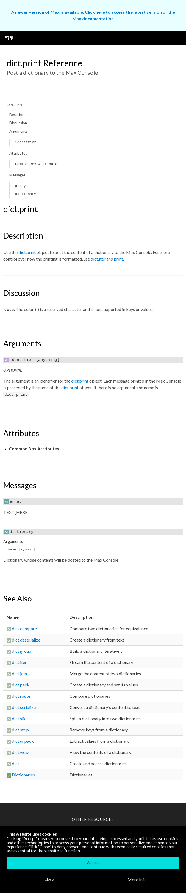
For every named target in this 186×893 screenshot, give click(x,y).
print (118, 258)
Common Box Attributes (37, 164)
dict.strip (20, 729)
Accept (93, 862)
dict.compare (24, 628)
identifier (25, 142)
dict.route (21, 696)
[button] (179, 38)
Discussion (18, 123)
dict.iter (98, 258)
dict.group (21, 651)
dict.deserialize (26, 639)
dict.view (20, 752)
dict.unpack (23, 741)
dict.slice (20, 718)
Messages (17, 175)
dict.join (19, 673)
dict (15, 763)
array (20, 186)
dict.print (27, 252)
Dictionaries (23, 774)
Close (49, 879)
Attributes (18, 153)
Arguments (18, 131)
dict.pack (20, 684)
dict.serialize (24, 707)
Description (19, 114)
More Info (137, 879)
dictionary (25, 194)
